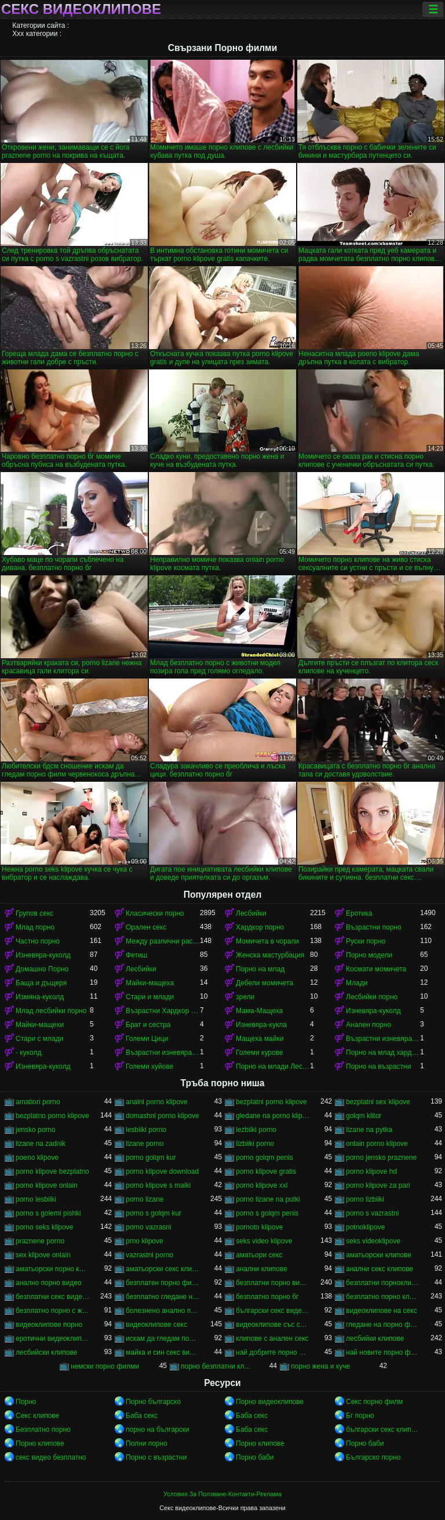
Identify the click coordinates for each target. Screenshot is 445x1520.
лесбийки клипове (375, 1338)
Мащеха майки (259, 1039)
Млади (356, 983)
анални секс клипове (379, 1269)
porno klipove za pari (378, 1185)
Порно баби (365, 1443)
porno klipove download (162, 1171)
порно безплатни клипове (218, 1366)
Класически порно (155, 913)
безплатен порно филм (163, 1283)
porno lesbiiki (36, 1199)
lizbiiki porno (255, 1144)
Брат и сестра (148, 1025)
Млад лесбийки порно (51, 1011)
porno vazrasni (149, 1227)
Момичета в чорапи (267, 941)
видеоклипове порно (49, 1325)
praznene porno (40, 1241)
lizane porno (144, 1144)
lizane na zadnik (40, 1144)
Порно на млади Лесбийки (273, 1066)
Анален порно (368, 1025)
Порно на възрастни (378, 1066)
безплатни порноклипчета (383, 1283)
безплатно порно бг (267, 1297)
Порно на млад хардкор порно (383, 1053)
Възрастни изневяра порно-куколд (383, 1039)
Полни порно (146, 1443)
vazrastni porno (149, 1255)
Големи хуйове (149, 1066)
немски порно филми (105, 1366)
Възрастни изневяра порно (163, 1053)
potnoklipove (365, 1227)
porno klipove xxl (261, 1185)
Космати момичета (376, 969)
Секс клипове (37, 1416)
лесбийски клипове (46, 1352)
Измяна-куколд (40, 997)
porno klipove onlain (47, 1185)
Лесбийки (251, 913)
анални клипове (261, 1269)
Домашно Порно (42, 969)
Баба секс (142, 1416)
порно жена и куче (320, 1366)
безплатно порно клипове (383, 1297)
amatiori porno (38, 1102)
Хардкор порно (260, 927)
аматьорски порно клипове (53, 1269)
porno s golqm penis (267, 1213)
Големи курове (259, 1053)
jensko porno (36, 1130)
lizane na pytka (369, 1130)
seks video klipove (264, 1241)
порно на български (157, 1429)
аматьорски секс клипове (163, 1269)
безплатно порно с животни (53, 1311)
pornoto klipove (259, 1227)
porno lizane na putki (268, 1199)
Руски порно (365, 941)
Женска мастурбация (270, 955)
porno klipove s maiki (158, 1185)
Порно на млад (260, 969)
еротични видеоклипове (53, 1338)
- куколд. (29, 1053)
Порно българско (153, 1402)
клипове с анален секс (272, 1338)
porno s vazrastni (372, 1213)
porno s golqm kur (153, 1213)
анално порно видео (49, 1283)
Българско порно (373, 1457)
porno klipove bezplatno (52, 1171)
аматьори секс (259, 1255)
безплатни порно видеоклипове (273, 1283)
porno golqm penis (264, 1157)
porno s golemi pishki (48, 1213)
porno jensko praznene (381, 1157)
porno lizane (144, 1199)
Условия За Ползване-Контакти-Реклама (222, 1493)
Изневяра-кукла (261, 1025)
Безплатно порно (43, 1429)
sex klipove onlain (43, 1255)
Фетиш (136, 955)
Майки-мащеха (150, 983)
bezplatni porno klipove (271, 1102)
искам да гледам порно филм (163, 1338)
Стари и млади (150, 997)
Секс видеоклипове (81, 9)
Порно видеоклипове (270, 1402)
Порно (26, 1402)
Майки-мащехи (40, 1025)
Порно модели (369, 955)
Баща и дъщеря (41, 983)
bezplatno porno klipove (52, 1116)
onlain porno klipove (377, 1144)
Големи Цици (147, 1039)
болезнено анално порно (163, 1311)
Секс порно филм (374, 1402)
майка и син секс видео (163, 1352)
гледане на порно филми (383, 1325)
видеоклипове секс (156, 1325)
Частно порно (38, 941)
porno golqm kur (151, 1157)
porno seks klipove (44, 1227)
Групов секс (34, 913)
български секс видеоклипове (273, 1311)
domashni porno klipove (162, 1116)
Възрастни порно (374, 927)
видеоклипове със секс (273, 1325)
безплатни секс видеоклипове (53, 1297)
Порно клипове (40, 1443)
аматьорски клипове (378, 1255)
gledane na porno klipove (273, 1116)
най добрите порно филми (273, 1352)
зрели (245, 997)
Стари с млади (39, 1039)
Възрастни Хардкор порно (163, 1011)
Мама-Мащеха (259, 1011)
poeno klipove (37, 1157)
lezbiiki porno (256, 1130)
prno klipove (144, 1241)
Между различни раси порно (163, 941)
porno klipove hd (371, 1171)
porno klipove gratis (266, 1171)
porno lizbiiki (365, 1199)
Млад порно (35, 927)
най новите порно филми (383, 1352)
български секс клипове (383, 1429)
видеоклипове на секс (381, 1311)
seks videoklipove (373, 1241)
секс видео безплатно (51, 1457)
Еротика (359, 913)
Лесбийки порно (371, 997)
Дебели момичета (264, 983)
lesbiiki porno (146, 1130)
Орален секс (146, 927)
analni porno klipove (157, 1102)
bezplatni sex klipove (378, 1102)
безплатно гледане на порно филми (163, 1297)
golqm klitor (363, 1116)
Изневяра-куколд (43, 955)
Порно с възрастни (156, 1457)
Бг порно (360, 1416)
